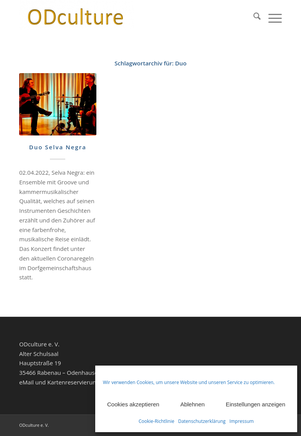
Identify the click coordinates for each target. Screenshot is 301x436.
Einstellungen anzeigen (255, 404)
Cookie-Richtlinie (156, 421)
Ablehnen (192, 404)
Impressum (242, 421)
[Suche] (253, 17)
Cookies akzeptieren (133, 404)
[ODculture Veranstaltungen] (76, 17)
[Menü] (271, 17)
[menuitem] (253, 17)
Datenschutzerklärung (202, 421)
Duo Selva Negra (57, 147)
